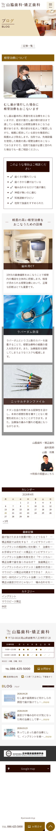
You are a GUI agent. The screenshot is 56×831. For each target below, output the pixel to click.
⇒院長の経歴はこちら (42, 473)
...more (45, 702)
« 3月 (5, 521)
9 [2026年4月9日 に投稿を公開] (28, 506)
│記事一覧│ (28, 45)
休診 (4, 606)
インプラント (9, 596)
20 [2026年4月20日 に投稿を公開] (6, 513)
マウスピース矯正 (11, 601)
